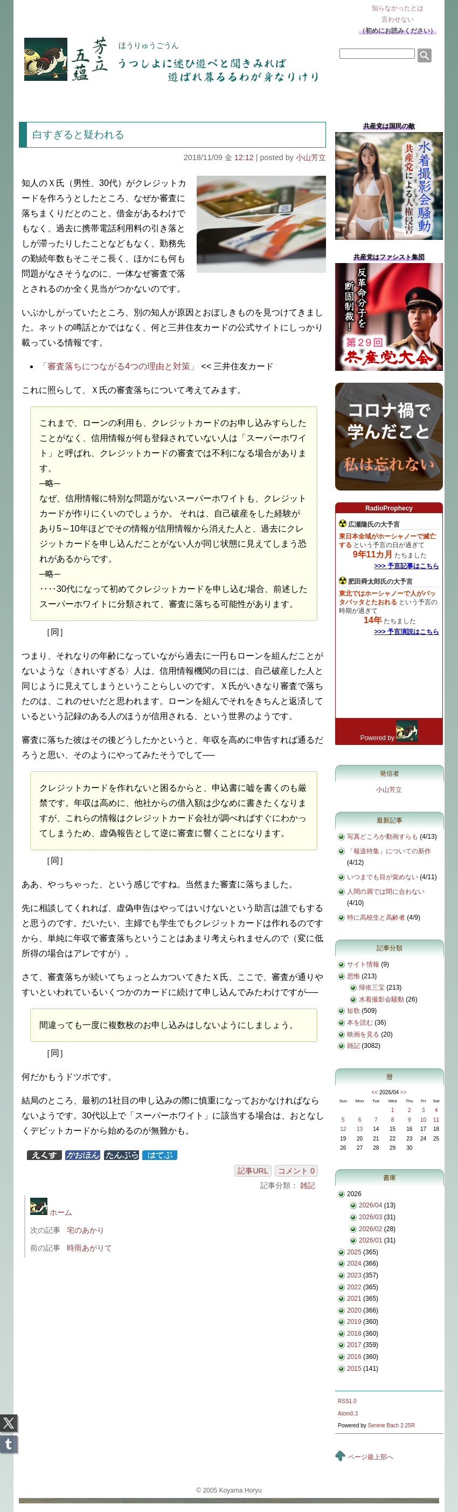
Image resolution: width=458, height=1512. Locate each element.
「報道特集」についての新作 (389, 851)
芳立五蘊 (58, 51)
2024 (354, 1263)
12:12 (244, 157)
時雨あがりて (89, 1248)
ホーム (51, 1212)
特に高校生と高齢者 (376, 917)
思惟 (353, 976)
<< (374, 1092)
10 (423, 1120)
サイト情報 (363, 964)
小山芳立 (311, 157)
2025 (354, 1252)
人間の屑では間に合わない (386, 891)
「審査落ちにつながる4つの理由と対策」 (119, 366)
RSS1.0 (347, 1401)
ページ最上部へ (370, 1457)
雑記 (307, 1185)
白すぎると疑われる (78, 134)
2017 (354, 1345)
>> (403, 1092)
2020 (354, 1310)
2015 (354, 1368)
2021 (354, 1298)
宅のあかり (86, 1230)
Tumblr (8, 1441)
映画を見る (363, 1034)
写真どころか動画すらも (382, 836)
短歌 (353, 1010)
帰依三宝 (372, 987)
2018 (354, 1333)
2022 (354, 1287)
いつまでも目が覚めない (382, 877)
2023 (354, 1275)
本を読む (360, 1022)
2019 (354, 1321)
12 (343, 1129)
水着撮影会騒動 (381, 999)
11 (436, 1120)
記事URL (253, 1170)
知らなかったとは (397, 14)
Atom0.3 (348, 1414)
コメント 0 (296, 1170)
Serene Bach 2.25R (391, 1425)
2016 (354, 1357)
